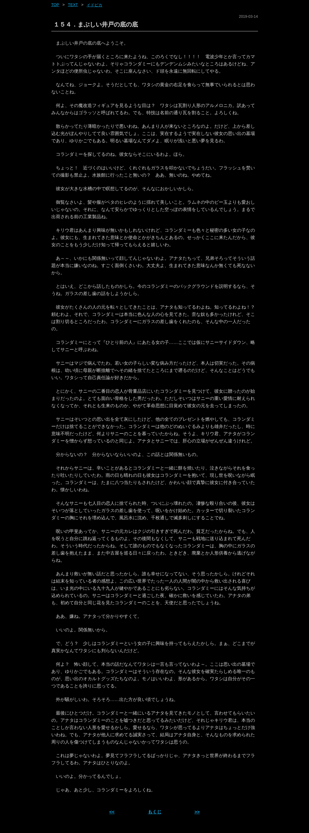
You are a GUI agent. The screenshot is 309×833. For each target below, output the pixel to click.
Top (55, 4)
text (73, 4)
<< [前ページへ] (112, 811)
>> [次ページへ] (197, 811)
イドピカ (94, 5)
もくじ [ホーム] (154, 811)
